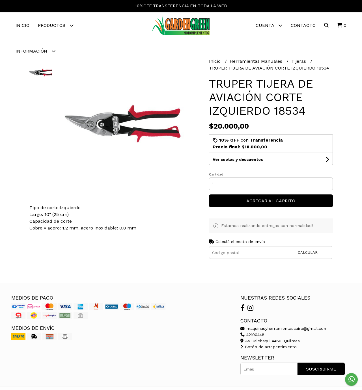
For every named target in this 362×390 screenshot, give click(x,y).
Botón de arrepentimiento (268, 346)
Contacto (303, 25)
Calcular (308, 252)
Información (35, 51)
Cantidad (216, 174)
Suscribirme (321, 369)
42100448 (252, 334)
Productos (56, 25)
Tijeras (299, 61)
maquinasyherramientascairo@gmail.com (283, 328)
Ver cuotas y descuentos (238, 159)
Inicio (22, 25)
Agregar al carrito (270, 200)
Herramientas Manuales (257, 61)
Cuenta (269, 25)
